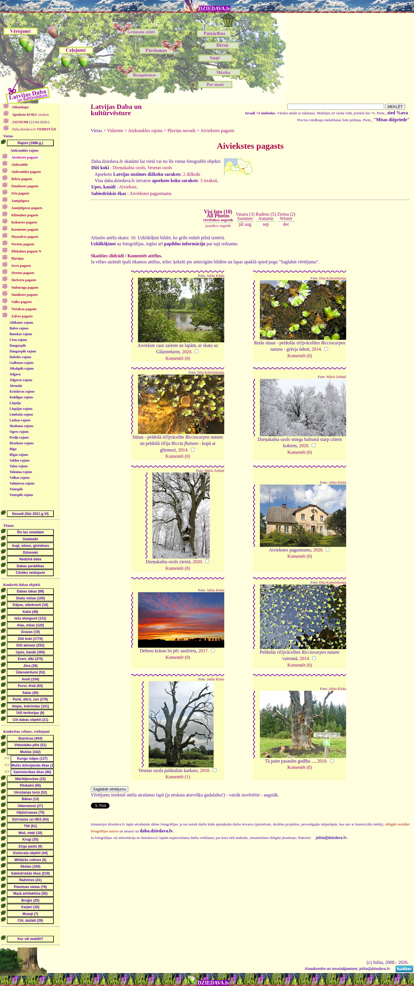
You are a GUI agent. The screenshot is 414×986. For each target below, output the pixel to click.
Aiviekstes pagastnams (150, 193)
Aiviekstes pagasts (217, 130)
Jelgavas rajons (20, 380)
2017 (203, 650)
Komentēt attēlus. (144, 255)
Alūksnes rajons (21, 323)
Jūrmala (15, 386)
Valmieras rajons (21, 483)
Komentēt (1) (177, 776)
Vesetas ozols (159, 167)
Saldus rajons (19, 460)
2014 (316, 349)
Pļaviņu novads (182, 130)
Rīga (12, 449)
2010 (204, 770)
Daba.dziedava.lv (33, 129)
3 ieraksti (208, 180)
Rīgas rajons (18, 455)
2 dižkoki (191, 174)
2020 (186, 351)
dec (286, 224)
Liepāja (15, 403)
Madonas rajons (21, 426)
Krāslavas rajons (21, 391)
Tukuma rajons (20, 472)
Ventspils (16, 489)
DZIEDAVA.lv (214, 8)
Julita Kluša (215, 276)
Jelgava (15, 374)
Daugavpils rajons (22, 351)
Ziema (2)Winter (286, 216)
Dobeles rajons (20, 357)
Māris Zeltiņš (336, 377)
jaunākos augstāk (218, 225)
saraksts (30, 115)
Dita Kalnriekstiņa (332, 278)
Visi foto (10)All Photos (218, 215)
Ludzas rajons (19, 420)
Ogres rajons (18, 432)
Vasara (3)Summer (245, 216)
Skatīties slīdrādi (107, 255)
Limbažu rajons (21, 414)
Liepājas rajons (20, 409)
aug (248, 224)
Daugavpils (17, 346)
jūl (241, 224)
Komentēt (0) (177, 358)
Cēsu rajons (18, 340)
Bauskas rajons (20, 334)
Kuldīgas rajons (21, 397)
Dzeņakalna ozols (129, 167)
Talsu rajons (18, 466)
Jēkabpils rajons (21, 368)
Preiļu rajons (19, 437)
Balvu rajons (18, 328)
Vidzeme (115, 130)
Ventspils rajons (21, 495)
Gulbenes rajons (21, 363)
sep (266, 224)
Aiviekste (128, 186)
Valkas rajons (19, 478)
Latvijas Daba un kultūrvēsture (116, 110)
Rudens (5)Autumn (266, 216)
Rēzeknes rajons (21, 443)
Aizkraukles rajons (24, 150)
